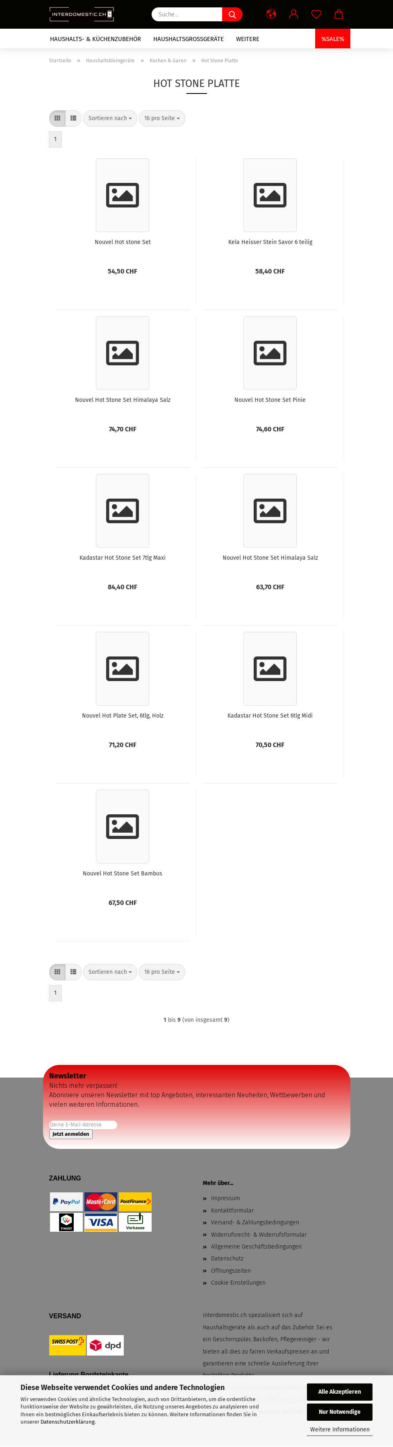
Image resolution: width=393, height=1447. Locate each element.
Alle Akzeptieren (339, 1391)
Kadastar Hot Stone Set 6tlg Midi (270, 715)
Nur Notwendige (340, 1411)
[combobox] (110, 118)
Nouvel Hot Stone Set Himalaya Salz (122, 400)
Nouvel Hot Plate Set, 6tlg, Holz (123, 715)
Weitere (247, 39)
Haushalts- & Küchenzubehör (95, 39)
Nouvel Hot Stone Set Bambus (122, 873)
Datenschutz (227, 1258)
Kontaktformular (232, 1210)
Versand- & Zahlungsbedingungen (255, 1222)
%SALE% (332, 39)
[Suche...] (232, 14)
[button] (271, 14)
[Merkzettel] (316, 14)
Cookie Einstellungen (238, 1282)
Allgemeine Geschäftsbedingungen (256, 1246)
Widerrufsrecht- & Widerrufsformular (259, 1234)
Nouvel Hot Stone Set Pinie (270, 400)
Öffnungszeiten (231, 1270)
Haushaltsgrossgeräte (188, 39)
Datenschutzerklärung (68, 1422)
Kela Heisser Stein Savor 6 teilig (270, 242)
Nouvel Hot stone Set (123, 242)
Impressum (225, 1198)
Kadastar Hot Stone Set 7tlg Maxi (123, 557)
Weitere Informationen (340, 1429)
